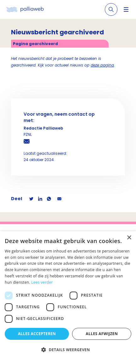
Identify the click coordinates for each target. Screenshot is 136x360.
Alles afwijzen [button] (102, 333)
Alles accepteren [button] (37, 333)
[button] (68, 349)
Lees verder (42, 282)
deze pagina (102, 65)
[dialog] (68, 295)
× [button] (129, 237)
